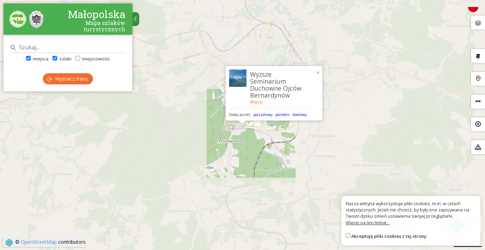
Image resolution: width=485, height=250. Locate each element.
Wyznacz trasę (67, 78)
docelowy (299, 114)
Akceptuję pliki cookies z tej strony (389, 236)
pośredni (282, 114)
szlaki (62, 59)
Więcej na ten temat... (368, 222)
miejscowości (93, 59)
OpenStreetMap (39, 242)
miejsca (37, 59)
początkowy (263, 114)
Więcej (256, 102)
